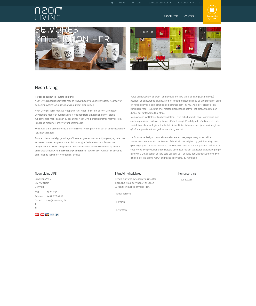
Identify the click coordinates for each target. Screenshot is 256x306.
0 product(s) (212, 16)
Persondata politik (188, 3)
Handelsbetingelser (159, 3)
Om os (122, 3)
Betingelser (186, 258)
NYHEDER (189, 16)
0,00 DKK (212, 18)
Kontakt (137, 3)
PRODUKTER (146, 110)
